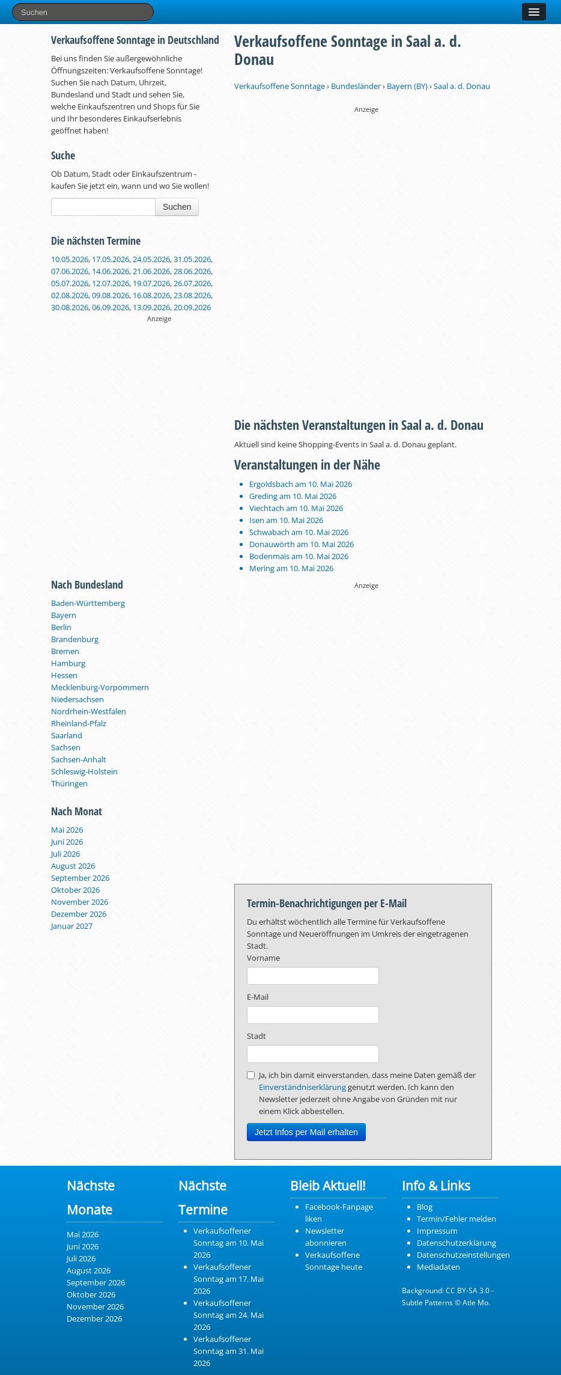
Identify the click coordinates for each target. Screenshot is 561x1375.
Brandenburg (75, 639)
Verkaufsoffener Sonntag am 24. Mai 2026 (228, 1314)
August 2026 (73, 865)
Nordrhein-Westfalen (88, 711)
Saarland (66, 735)
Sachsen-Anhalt (78, 759)
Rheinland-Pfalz (78, 723)
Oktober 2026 (75, 889)
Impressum (437, 1230)
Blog (424, 1206)
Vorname (263, 957)
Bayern (63, 615)
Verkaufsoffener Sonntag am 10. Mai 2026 (228, 1242)
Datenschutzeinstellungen (463, 1254)
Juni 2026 (67, 841)
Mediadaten (438, 1266)
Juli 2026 (65, 853)
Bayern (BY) (407, 86)
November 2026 (79, 901)
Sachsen (65, 747)
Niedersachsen (77, 699)
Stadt (256, 1035)
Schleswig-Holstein (84, 771)
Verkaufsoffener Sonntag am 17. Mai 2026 (228, 1278)
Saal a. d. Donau (462, 86)
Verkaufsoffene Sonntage (279, 86)
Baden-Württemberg (88, 603)
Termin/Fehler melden (456, 1218)
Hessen (64, 675)
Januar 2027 (71, 925)
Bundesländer (356, 86)
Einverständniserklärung (302, 1087)
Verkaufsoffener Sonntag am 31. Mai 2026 (228, 1351)
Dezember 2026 (78, 913)
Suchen (177, 207)
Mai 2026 (67, 829)
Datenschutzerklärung (456, 1242)
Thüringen (69, 783)
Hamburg (68, 663)
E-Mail (257, 996)
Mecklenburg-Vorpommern (100, 687)
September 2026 (80, 877)
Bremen (65, 651)
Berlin (61, 627)
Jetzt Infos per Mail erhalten (306, 1132)
